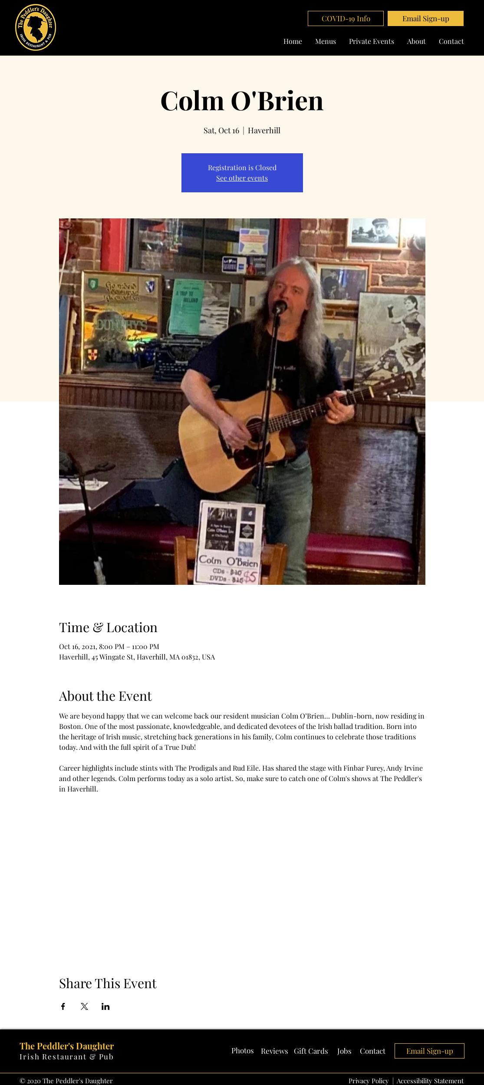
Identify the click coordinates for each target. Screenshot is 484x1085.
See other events (242, 177)
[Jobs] (344, 1051)
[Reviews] (274, 1051)
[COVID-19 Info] (346, 18)
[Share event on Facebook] (63, 1006)
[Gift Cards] (311, 1051)
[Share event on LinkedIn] (106, 1006)
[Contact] (373, 1051)
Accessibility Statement (430, 1080)
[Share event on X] (84, 1006)
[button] (426, 18)
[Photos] (242, 1050)
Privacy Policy (369, 1080)
